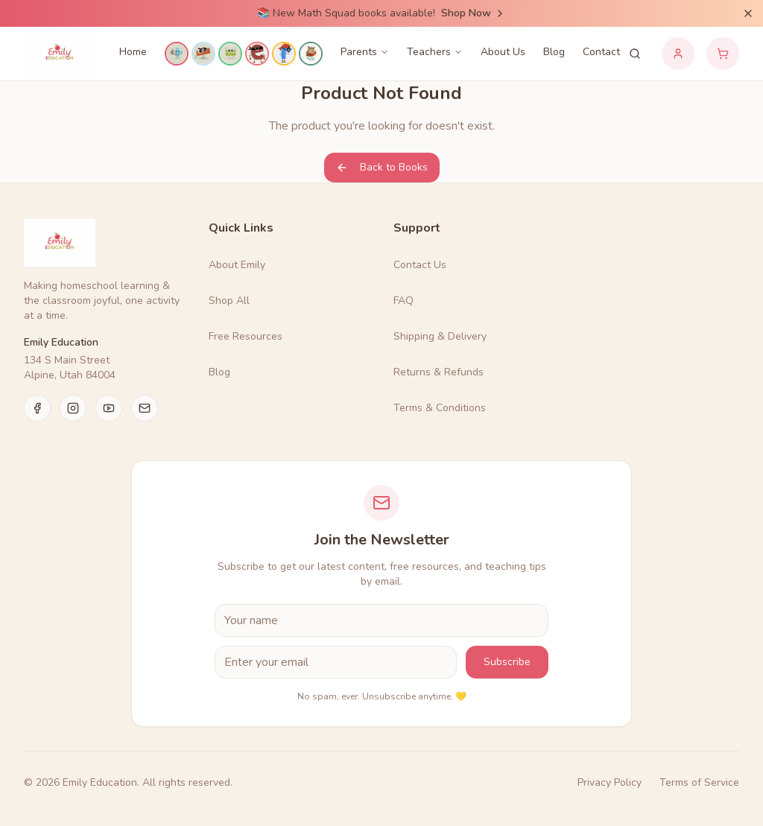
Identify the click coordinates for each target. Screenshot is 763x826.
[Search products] (635, 54)
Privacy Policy (609, 782)
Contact (601, 52)
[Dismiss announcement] (748, 13)
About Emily (237, 265)
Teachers (435, 52)
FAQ (403, 300)
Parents (365, 52)
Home (133, 52)
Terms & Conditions (439, 408)
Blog (554, 52)
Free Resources (245, 336)
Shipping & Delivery (440, 336)
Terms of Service (699, 782)
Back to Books (382, 167)
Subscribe (507, 662)
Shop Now (473, 13)
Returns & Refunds (438, 372)
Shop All (229, 300)
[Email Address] (336, 662)
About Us (503, 52)
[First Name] (381, 620)
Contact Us (419, 265)
